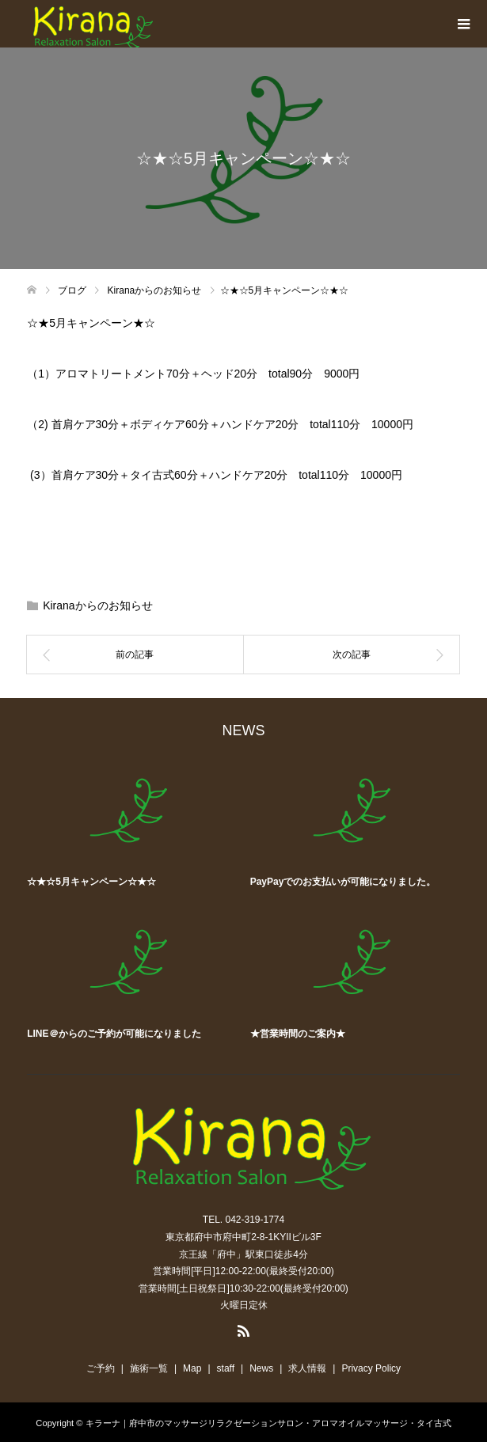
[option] (249, 903)
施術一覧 (149, 1368)
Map (192, 1368)
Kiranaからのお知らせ (97, 605)
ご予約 (100, 1368)
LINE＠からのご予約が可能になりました (113, 1033)
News (261, 1368)
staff (225, 1368)
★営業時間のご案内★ (297, 1033)
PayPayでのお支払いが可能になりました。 (343, 881)
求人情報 (307, 1368)
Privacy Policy (371, 1368)
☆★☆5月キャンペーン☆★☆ (91, 881)
